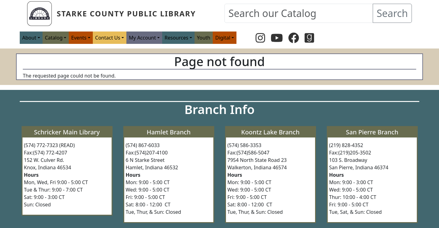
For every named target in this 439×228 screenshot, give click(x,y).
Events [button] (78, 37)
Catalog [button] (54, 37)
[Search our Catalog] (298, 13)
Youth (204, 37)
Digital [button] (222, 37)
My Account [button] (142, 37)
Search (392, 13)
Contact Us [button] (107, 37)
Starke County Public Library (126, 13)
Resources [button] (176, 37)
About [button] (29, 37)
